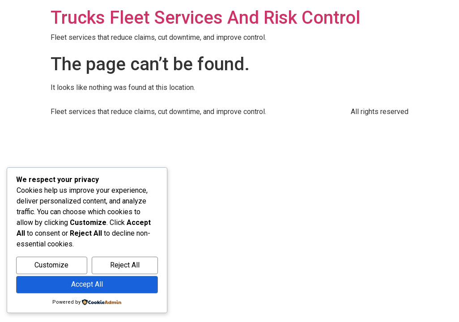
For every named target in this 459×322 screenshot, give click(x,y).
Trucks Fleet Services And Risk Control (205, 17)
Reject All (125, 265)
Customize (51, 265)
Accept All (87, 284)
